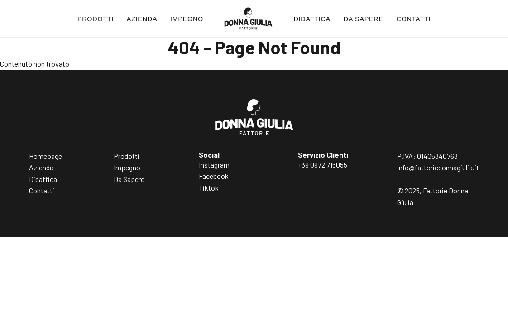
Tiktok (209, 187)
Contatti (414, 19)
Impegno (186, 19)
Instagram (214, 164)
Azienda (142, 19)
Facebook (214, 176)
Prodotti (95, 19)
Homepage (45, 156)
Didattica (312, 19)
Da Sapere (363, 19)
